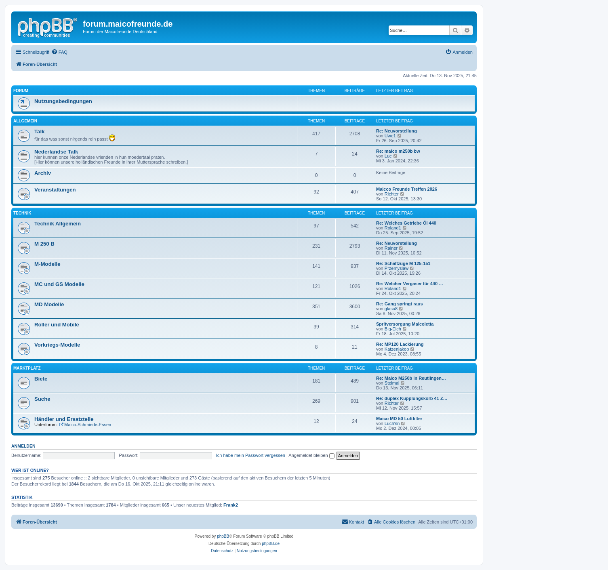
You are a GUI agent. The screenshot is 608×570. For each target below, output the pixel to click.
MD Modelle (49, 304)
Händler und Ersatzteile (64, 419)
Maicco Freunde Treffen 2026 (406, 189)
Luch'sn (392, 423)
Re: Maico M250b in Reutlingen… (411, 378)
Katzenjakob (397, 349)
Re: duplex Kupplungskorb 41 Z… (412, 398)
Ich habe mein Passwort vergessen (250, 455)
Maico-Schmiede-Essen (85, 424)
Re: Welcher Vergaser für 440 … (409, 283)
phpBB (223, 536)
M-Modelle (47, 264)
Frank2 (230, 505)
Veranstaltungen (55, 190)
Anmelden (23, 446)
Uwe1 (390, 135)
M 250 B (44, 244)
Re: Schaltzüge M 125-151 (403, 263)
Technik (22, 213)
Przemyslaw (396, 268)
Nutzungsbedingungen (63, 101)
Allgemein (25, 121)
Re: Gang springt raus (399, 303)
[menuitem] (59, 52)
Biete (40, 379)
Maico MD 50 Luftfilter (399, 418)
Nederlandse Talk (56, 152)
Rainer (391, 248)
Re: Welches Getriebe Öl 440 (406, 223)
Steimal (392, 383)
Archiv (42, 173)
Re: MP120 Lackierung (399, 344)
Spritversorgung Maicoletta (404, 324)
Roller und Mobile (56, 325)
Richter (392, 193)
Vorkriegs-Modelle (57, 345)
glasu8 (391, 308)
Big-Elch (393, 328)
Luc (388, 156)
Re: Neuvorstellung (396, 130)
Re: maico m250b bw (398, 151)
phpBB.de (271, 543)
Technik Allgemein (57, 224)
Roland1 (393, 227)
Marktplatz (27, 368)
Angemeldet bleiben (311, 455)
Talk (39, 131)
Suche (42, 399)
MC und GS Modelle (59, 284)
